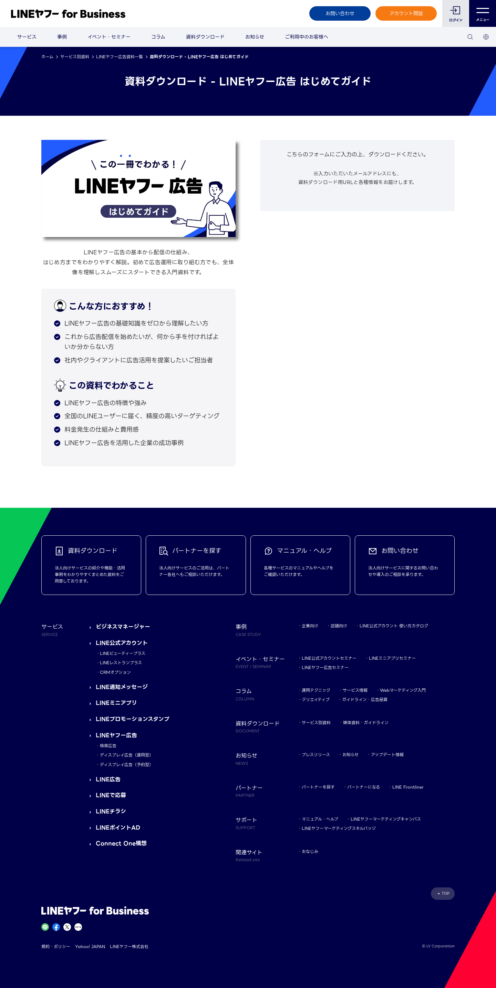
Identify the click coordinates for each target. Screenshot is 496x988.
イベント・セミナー (109, 37)
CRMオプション (115, 672)
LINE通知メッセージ (122, 687)
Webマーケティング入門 (403, 690)
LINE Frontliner (408, 787)
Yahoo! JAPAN (90, 946)
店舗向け (339, 625)
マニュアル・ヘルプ (320, 819)
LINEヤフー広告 (116, 735)
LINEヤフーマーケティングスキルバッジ (339, 828)
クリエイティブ (316, 699)
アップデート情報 (387, 754)
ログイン (456, 20)
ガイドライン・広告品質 (365, 699)
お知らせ (254, 37)
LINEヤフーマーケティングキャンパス (386, 819)
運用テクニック (316, 690)
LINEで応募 (111, 795)
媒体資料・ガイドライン (366, 722)
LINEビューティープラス (122, 653)
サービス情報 (355, 690)
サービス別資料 (74, 56)
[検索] (470, 37)
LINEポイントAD (118, 827)
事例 (62, 37)
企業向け (310, 625)
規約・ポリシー (55, 946)
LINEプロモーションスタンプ (132, 719)
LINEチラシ (111, 811)
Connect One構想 (121, 843)
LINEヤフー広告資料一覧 (119, 56)
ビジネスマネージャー (123, 626)
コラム (158, 37)
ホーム (47, 56)
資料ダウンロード (205, 37)
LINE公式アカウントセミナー (329, 658)
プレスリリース (316, 754)
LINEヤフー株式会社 (129, 946)
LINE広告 (108, 779)
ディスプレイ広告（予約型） (126, 764)
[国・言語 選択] (486, 37)
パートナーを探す (318, 787)
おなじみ (310, 851)
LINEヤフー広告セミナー (325, 667)
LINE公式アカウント (122, 643)
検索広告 (108, 745)
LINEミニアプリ (116, 703)
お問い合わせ (340, 13)
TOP (446, 893)
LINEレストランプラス (121, 662)
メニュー (482, 13)
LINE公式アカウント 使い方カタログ (394, 625)
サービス (27, 37)
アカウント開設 (406, 13)
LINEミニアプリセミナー (392, 658)
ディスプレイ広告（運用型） (126, 755)
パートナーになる (363, 787)
